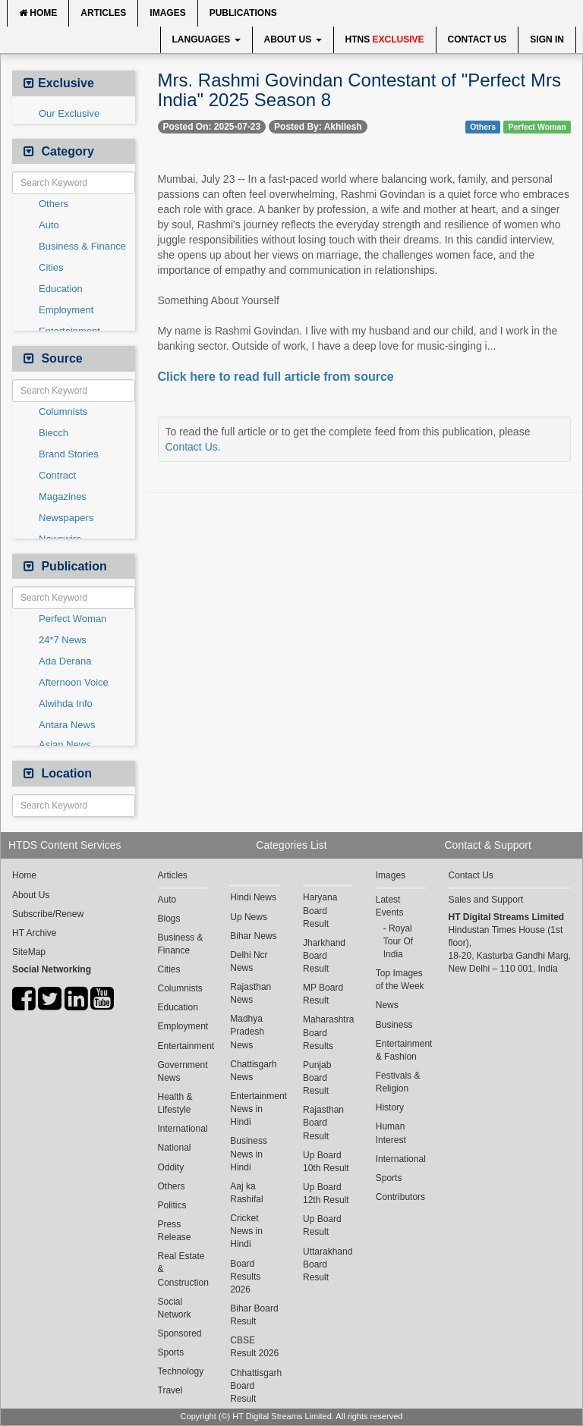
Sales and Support (486, 899)
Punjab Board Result (317, 1078)
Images (167, 13)
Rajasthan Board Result (323, 1122)
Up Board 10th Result (326, 1161)
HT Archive (34, 933)
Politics (172, 1205)
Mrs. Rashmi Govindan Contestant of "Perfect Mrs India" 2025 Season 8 (359, 90)
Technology (181, 1371)
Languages (206, 39)
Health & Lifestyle (175, 1103)
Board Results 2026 (245, 1276)
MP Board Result (323, 994)
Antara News (67, 724)
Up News (248, 917)
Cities (51, 267)
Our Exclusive (69, 113)
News (387, 1005)
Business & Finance (82, 246)
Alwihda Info (66, 703)
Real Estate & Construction (183, 1269)
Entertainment (183, 1046)
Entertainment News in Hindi (255, 1109)
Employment (66, 310)
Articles (103, 13)
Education (61, 288)
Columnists (63, 411)
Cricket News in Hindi (246, 1231)
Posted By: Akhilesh (318, 126)
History (390, 1107)
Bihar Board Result (254, 1315)
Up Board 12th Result (326, 1193)
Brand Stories (69, 454)
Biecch (53, 432)
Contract (57, 475)
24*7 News (63, 639)
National (174, 1147)
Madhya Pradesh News (247, 1031)
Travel (170, 1390)
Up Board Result (322, 1225)
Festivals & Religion (398, 1082)
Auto (49, 225)
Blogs (169, 918)
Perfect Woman (72, 618)
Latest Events (390, 906)
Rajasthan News (250, 993)
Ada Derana (65, 661)
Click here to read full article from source (276, 376)
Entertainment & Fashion (401, 1050)
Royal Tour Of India (398, 941)
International (183, 1128)
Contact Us (477, 39)
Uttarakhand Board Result (327, 1264)
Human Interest (391, 1133)
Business (394, 1024)
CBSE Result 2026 (254, 1346)
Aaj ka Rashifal (246, 1193)
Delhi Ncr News (248, 961)
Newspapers (66, 517)
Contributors (400, 1197)
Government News (183, 1071)
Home (38, 13)
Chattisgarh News (253, 1070)
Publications (243, 13)
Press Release (174, 1230)
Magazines (63, 496)
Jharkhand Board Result (324, 956)
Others (53, 203)
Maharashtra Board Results (328, 1032)
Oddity (171, 1167)
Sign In (547, 39)
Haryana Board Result (320, 910)
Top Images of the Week (400, 979)
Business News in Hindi (248, 1153)
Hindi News (253, 897)
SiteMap (29, 952)
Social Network (174, 1308)
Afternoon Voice (74, 682)
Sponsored (180, 1333)
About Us (293, 39)
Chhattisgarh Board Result (255, 1386)
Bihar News (253, 936)
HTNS (384, 39)
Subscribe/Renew (48, 914)
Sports (171, 1352)
